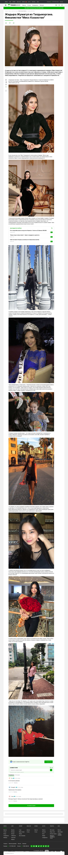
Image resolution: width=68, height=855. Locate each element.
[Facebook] (41, 846)
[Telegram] (43, 846)
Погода (5, 833)
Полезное (44, 831)
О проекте (5, 843)
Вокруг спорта (21, 831)
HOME (23, 1)
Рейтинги (42, 5)
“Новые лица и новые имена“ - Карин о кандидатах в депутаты (24, 235)
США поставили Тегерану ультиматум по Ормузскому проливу (24, 239)
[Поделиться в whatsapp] (6, 80)
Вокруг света (52, 831)
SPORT (14, 1)
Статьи (29, 5)
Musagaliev (13, 787)
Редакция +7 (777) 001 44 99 (52, 1)
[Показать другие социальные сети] (6, 87)
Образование (60, 831)
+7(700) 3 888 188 (26, 846)
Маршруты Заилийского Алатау (52, 837)
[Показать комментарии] (10, 23)
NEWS (6, 1)
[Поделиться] (14, 23)
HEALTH (19, 1)
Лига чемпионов (22, 835)
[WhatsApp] (48, 846)
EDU (38, 1)
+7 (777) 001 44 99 (12, 846)
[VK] (34, 846)
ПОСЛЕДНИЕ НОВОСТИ (9, 853)
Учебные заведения (59, 834)
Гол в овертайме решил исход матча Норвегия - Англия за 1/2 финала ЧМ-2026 (28, 230)
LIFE (10, 1)
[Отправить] (51, 770)
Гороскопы (13, 837)
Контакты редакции (12, 843)
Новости (24, 5)
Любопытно (13, 835)
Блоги (43, 833)
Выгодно (13, 831)
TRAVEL (33, 1)
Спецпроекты (35, 5)
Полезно (12, 833)
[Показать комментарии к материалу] (6, 91)
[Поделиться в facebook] (6, 84)
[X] (32, 846)
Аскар (12, 796)
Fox (12, 778)
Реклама (61, 1)
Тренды (20, 833)
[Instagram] (46, 846)
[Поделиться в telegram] (6, 82)
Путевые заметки (53, 833)
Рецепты (13, 839)
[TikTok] (39, 846)
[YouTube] (36, 846)
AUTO (29, 1)
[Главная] (13, 5)
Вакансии (24, 843)
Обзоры (43, 835)
